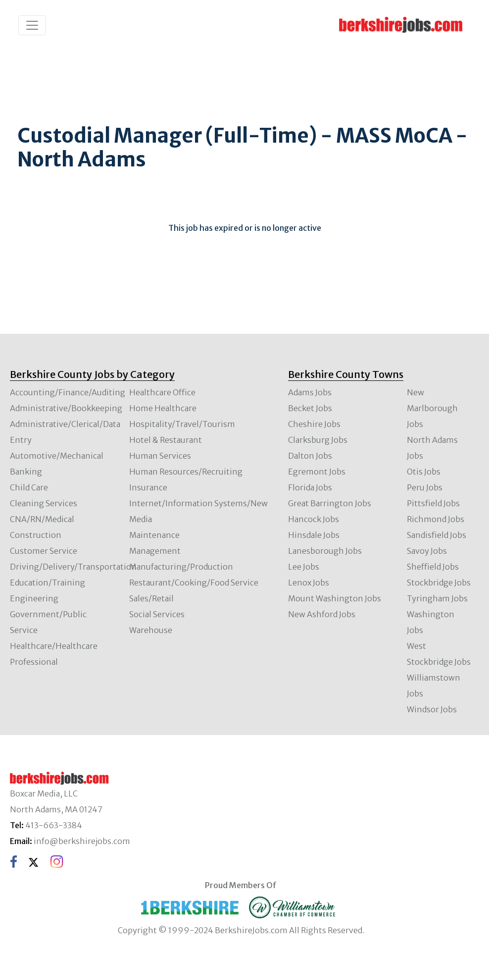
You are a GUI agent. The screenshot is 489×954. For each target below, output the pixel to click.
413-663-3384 (53, 825)
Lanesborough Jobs (325, 551)
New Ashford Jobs (321, 614)
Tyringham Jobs (437, 598)
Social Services (157, 614)
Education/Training (47, 582)
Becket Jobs (310, 408)
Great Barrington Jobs (329, 503)
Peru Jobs (424, 487)
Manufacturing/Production (181, 567)
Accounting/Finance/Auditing (67, 392)
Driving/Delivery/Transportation (73, 567)
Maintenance (154, 535)
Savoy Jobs (427, 551)
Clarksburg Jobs (317, 440)
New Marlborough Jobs (432, 408)
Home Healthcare (162, 408)
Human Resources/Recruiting (186, 472)
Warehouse (150, 630)
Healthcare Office (162, 392)
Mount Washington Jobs (334, 598)
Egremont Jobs (316, 472)
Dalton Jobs (310, 456)
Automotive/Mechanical (56, 456)
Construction (35, 535)
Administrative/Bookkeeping (66, 408)
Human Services (160, 456)
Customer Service (43, 551)
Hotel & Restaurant (165, 440)
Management (155, 551)
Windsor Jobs (432, 709)
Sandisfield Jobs (436, 535)
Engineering (34, 598)
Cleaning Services (43, 503)
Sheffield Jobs (433, 567)
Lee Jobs (303, 567)
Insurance (148, 487)
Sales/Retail (151, 598)
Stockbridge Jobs (439, 582)
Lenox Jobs (308, 582)
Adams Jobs (310, 392)
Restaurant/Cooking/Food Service (193, 582)
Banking (26, 472)
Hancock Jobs (313, 519)
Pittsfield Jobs (433, 503)
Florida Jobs (310, 487)
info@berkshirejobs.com (82, 841)
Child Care (29, 487)
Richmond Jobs (435, 519)
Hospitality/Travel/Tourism (182, 424)
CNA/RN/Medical (42, 519)
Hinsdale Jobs (314, 535)
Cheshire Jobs (314, 424)
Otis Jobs (423, 472)
